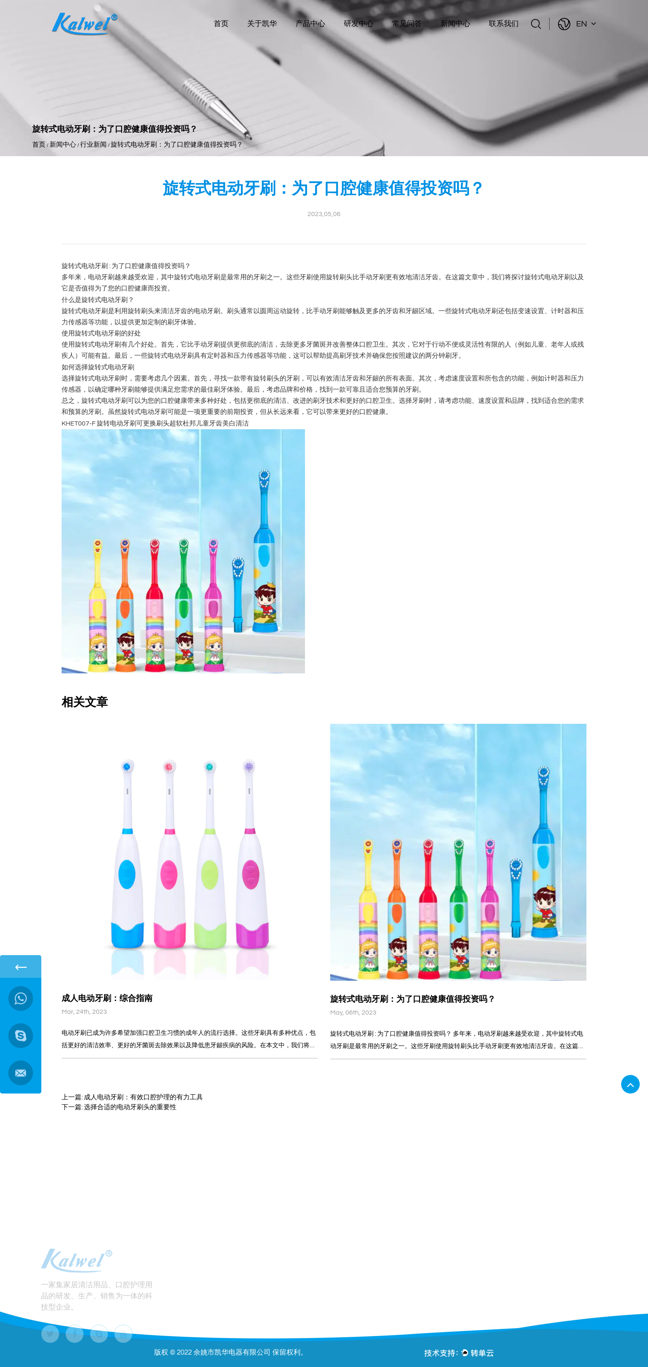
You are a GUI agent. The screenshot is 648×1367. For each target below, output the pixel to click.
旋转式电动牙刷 (85, 266)
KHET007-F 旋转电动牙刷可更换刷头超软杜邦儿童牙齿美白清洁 (155, 423)
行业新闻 (93, 144)
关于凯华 (262, 24)
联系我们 (504, 24)
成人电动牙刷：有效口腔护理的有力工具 (143, 1097)
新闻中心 (455, 24)
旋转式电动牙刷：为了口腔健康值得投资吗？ (413, 999)
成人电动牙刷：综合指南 (107, 998)
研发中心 (359, 24)
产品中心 (310, 24)
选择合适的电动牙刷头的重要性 (130, 1107)
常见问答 (407, 24)
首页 (221, 24)
